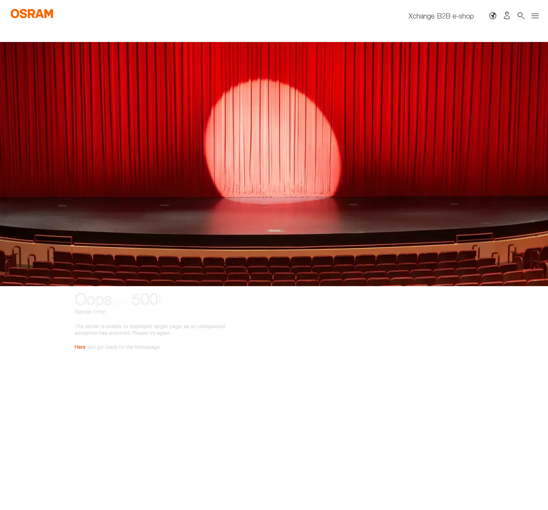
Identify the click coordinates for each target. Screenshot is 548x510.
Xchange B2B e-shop (441, 16)
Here (80, 309)
